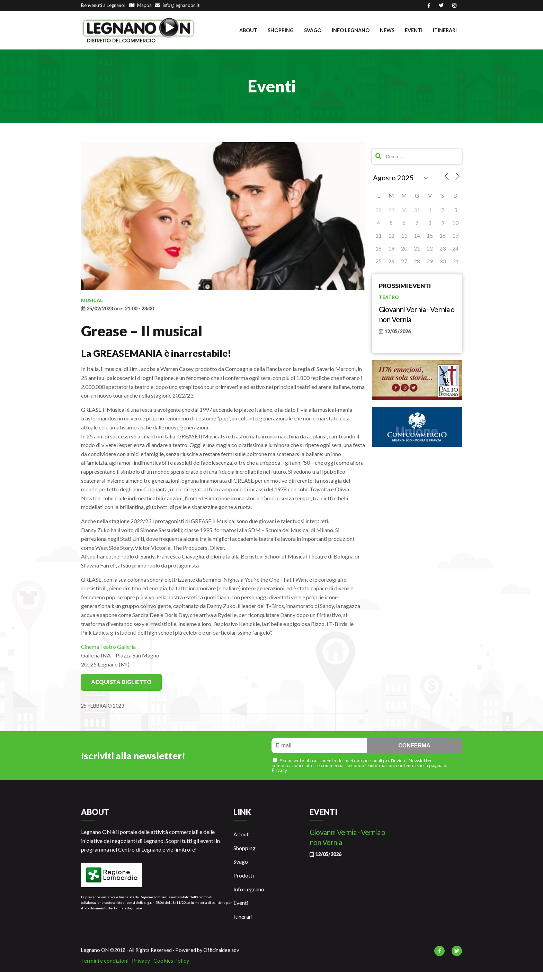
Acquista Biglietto (121, 682)
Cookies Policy (171, 960)
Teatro (389, 297)
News (387, 30)
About (248, 30)
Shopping (281, 30)
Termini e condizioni (104, 960)
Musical (92, 300)
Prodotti (243, 875)
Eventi (413, 30)
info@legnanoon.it (177, 5)
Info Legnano (351, 30)
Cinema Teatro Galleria (108, 646)
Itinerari (445, 30)
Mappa (140, 5)
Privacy (141, 960)
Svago (312, 30)
